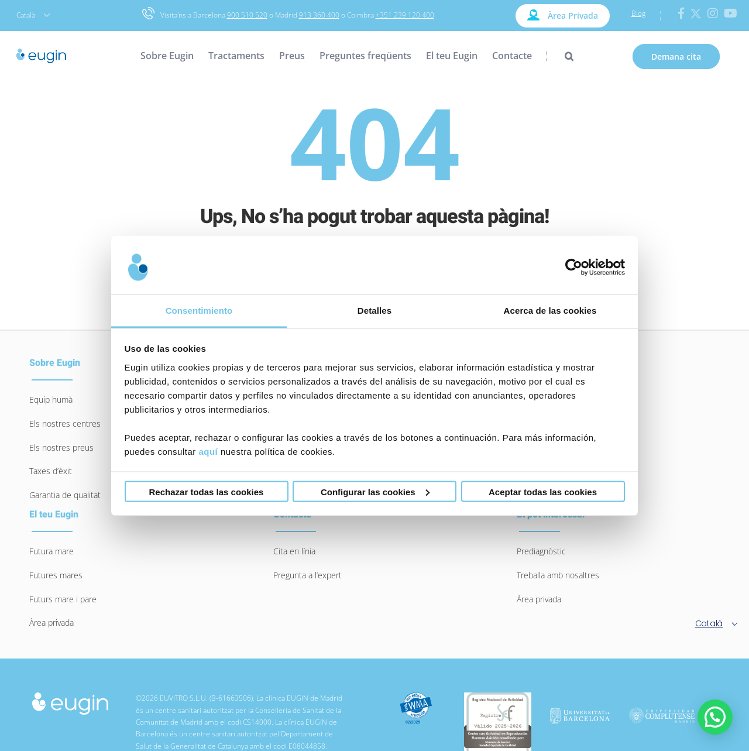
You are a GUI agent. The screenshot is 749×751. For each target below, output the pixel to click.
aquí (208, 451)
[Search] (560, 55)
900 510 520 (247, 15)
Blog (638, 13)
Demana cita (676, 56)
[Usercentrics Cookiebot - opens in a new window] (574, 267)
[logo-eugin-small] (70, 698)
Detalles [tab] (374, 310)
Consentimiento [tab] (199, 310)
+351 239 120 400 (405, 15)
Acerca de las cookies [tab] (550, 310)
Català (33, 15)
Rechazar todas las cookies (206, 491)
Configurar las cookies (375, 491)
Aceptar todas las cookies (543, 491)
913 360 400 (319, 15)
